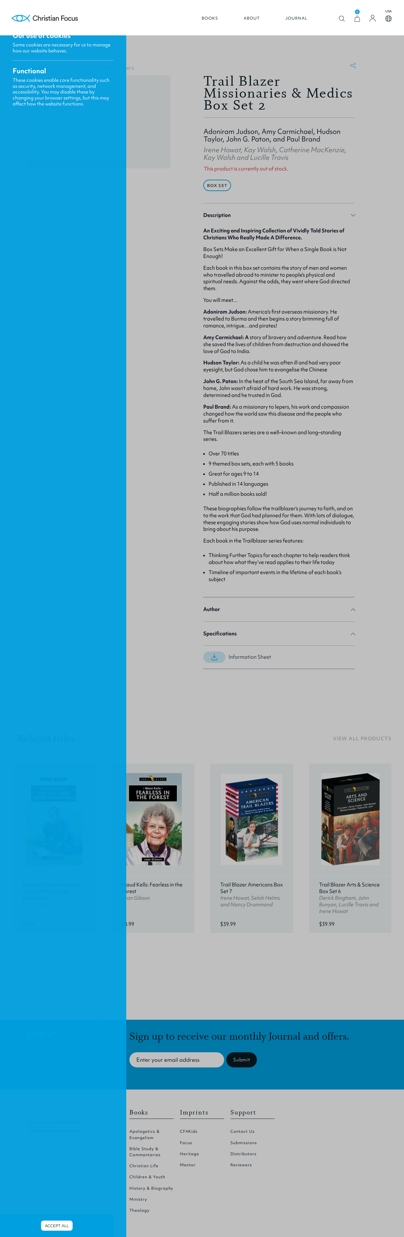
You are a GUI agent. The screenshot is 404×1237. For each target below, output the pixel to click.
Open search (339, 22)
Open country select (385, 21)
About (248, 21)
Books (206, 21)
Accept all (57, 1225)
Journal (293, 21)
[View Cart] (354, 22)
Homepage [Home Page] (48, 21)
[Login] (369, 21)
